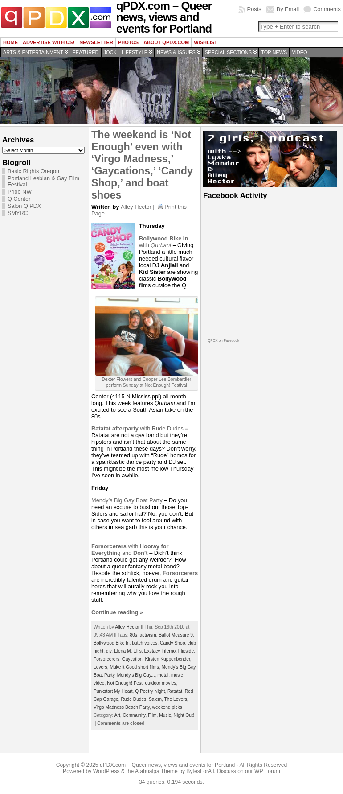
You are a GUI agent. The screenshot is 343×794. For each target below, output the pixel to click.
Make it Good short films (134, 667)
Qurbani (161, 245)
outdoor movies (160, 683)
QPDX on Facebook (223, 341)
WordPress (106, 771)
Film (152, 715)
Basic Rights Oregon (33, 171)
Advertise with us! (48, 42)
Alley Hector (136, 206)
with (121, 428)
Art (117, 715)
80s (133, 635)
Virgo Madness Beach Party (122, 707)
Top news (274, 52)
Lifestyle (134, 52)
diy (108, 651)
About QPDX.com (166, 42)
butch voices (144, 643)
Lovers (100, 667)
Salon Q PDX (24, 206)
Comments (327, 9)
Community (133, 715)
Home (10, 42)
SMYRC (18, 213)
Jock (110, 52)
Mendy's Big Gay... (136, 675)
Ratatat (174, 691)
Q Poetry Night (150, 691)
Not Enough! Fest (125, 683)
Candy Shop (172, 643)
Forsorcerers (106, 659)
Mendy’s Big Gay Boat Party (127, 500)
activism (148, 635)
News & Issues (176, 52)
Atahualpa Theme (156, 771)
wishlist (205, 42)
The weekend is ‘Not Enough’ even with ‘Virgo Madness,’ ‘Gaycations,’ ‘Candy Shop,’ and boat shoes (142, 165)
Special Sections (228, 52)
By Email (288, 9)
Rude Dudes (168, 428)
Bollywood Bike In (112, 643)
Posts (254, 9)
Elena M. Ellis (128, 651)
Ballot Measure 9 (176, 635)
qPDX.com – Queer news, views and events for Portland (167, 765)
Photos (128, 42)
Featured (85, 52)
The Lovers (175, 699)
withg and (130, 549)
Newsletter (96, 42)
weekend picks (167, 707)
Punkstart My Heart (113, 691)
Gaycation (132, 659)
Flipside (186, 651)
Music (165, 715)
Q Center (19, 199)
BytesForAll (200, 771)
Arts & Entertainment (33, 52)
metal (162, 675)
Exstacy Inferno (160, 651)
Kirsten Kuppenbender (167, 659)
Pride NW (20, 192)
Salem (155, 699)
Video (299, 52)
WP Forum (267, 771)
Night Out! (184, 715)
